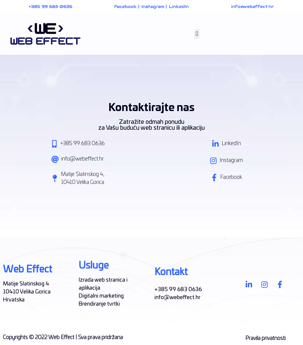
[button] (197, 34)
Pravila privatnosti (265, 338)
